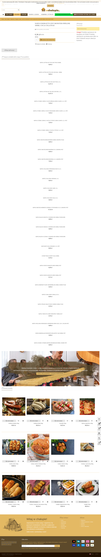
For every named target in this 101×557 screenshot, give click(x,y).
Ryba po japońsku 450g (87, 423)
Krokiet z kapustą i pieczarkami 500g (38, 504)
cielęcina (9, 544)
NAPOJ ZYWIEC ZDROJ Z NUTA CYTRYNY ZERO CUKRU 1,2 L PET (50, 120)
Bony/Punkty (63, 526)
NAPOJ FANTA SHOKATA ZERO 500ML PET (50, 275)
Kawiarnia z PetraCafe (47, 14)
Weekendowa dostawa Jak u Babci (84, 14)
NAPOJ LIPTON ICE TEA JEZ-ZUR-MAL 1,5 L (50, 91)
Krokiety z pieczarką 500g (87, 463)
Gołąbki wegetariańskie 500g (63, 504)
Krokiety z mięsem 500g (13, 504)
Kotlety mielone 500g (63, 463)
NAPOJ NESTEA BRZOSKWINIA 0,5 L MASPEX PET (50, 149)
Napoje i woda (18, 19)
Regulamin (83, 520)
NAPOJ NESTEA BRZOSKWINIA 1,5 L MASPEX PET (50, 159)
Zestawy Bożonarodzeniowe (64, 14)
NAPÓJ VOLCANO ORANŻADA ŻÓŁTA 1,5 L (50, 168)
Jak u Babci (9, 14)
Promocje (79, 24)
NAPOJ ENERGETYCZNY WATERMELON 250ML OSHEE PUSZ (50, 284)
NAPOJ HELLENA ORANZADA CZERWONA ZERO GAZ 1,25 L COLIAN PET (50, 323)
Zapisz (57, 546)
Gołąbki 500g (87, 504)
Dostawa (83, 523)
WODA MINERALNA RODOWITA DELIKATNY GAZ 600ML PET (50, 333)
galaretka (4, 544)
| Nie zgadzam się (60, 3)
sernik (3, 542)
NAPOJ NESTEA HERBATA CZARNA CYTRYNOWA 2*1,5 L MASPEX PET (50, 207)
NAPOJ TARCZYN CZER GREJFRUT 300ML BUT (50, 313)
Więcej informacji (9, 50)
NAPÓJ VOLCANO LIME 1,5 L (50, 188)
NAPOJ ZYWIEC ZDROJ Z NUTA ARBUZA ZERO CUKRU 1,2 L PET (50, 101)
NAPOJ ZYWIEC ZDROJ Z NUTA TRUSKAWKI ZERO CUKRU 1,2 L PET (50, 110)
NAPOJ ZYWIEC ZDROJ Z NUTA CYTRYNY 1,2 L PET (50, 130)
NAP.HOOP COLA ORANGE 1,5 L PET (50, 246)
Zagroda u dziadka (34, 14)
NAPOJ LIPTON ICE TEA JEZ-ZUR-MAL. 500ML (50, 72)
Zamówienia (63, 521)
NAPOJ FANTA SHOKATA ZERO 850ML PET (50, 265)
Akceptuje (50, 5)
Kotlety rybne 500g (13, 463)
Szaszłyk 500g (62, 423)
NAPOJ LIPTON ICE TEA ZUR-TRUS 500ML (50, 62)
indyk (11, 542)
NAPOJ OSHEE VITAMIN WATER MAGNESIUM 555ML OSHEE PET (50, 342)
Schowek (63, 524)
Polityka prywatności (50, 3)
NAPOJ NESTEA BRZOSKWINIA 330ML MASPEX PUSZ (50, 139)
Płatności (83, 524)
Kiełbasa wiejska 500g (14, 423)
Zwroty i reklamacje (85, 526)
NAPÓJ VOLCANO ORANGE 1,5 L (50, 178)
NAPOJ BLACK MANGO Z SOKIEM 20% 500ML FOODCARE (50, 226)
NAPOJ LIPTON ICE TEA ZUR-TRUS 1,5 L (50, 81)
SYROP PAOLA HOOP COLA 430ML (50, 255)
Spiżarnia (17, 14)
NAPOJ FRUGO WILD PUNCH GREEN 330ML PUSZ (50, 304)
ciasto (7, 542)
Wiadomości (63, 523)
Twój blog (63, 527)
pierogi (14, 542)
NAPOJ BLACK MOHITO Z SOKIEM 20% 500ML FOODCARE (50, 217)
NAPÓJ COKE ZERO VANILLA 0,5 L (50, 294)
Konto (62, 520)
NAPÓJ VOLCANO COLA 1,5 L (50, 197)
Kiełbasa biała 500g (38, 423)
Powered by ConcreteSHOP (7, 555)
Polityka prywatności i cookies (87, 521)
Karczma (24, 14)
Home (3, 19)
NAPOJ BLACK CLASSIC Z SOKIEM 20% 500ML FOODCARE (50, 236)
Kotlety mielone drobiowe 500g (38, 463)
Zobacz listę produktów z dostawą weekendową (50, 373)
